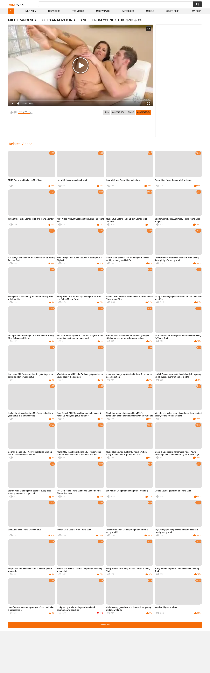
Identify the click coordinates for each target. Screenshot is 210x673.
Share (131, 112)
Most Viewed (103, 11)
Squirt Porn (172, 11)
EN (10, 11)
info (107, 112)
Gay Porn (196, 11)
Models (150, 11)
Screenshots (118, 112)
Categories (128, 11)
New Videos (54, 11)
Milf (16, 4)
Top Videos (78, 11)
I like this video (11, 112)
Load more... (105, 625)
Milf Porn (30, 11)
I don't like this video (14, 112)
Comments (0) (143, 112)
